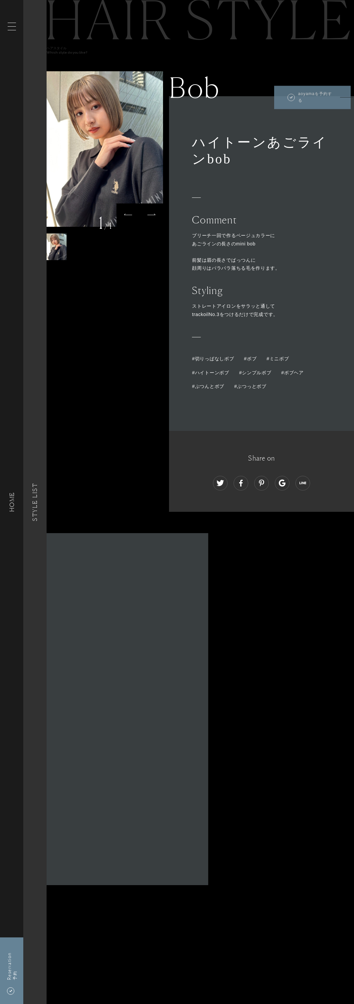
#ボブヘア (292, 372)
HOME (11, 502)
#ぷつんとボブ (208, 386)
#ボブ (250, 358)
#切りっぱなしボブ (213, 358)
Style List (35, 502)
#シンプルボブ (255, 372)
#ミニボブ (277, 358)
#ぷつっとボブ (250, 386)
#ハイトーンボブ (210, 372)
